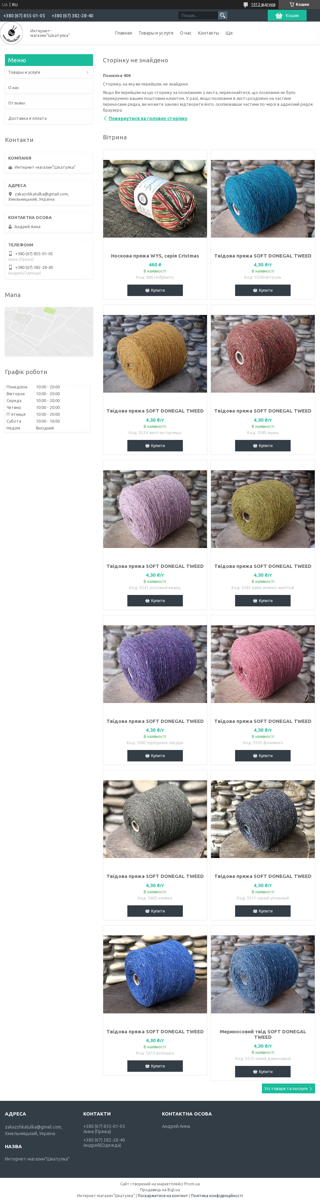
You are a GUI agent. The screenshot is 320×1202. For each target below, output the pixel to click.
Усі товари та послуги (286, 1088)
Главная (123, 33)
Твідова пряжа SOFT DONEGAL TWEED (263, 255)
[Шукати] (222, 15)
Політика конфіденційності (217, 1196)
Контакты (208, 33)
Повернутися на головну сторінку (148, 118)
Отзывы (16, 103)
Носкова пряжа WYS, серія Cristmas (155, 255)
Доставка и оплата (27, 118)
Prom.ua (192, 1184)
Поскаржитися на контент (163, 1196)
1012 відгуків (263, 4)
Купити (158, 290)
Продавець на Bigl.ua (160, 1190)
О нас (186, 33)
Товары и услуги (155, 33)
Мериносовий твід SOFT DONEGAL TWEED (263, 1034)
